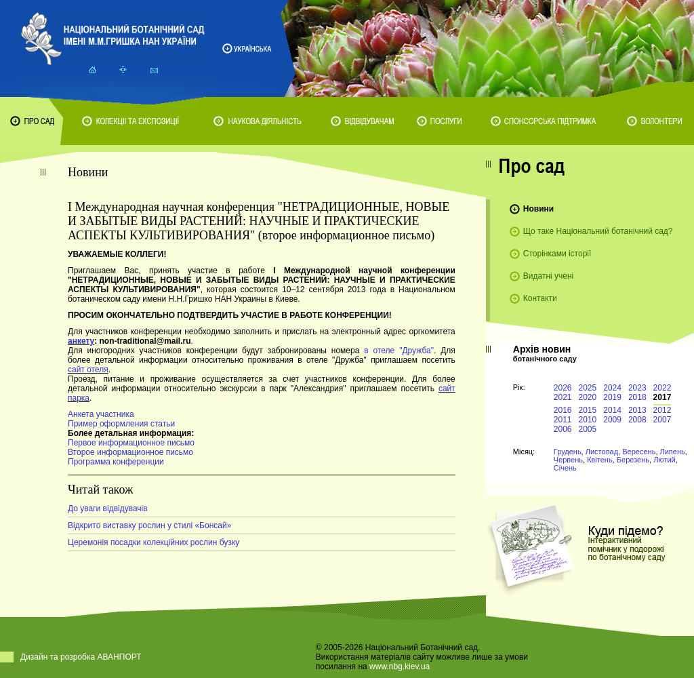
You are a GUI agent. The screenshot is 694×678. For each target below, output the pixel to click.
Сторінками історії (557, 253)
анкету (81, 341)
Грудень (567, 451)
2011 (563, 419)
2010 (588, 419)
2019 (612, 397)
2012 (662, 410)
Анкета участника (101, 414)
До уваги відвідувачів (108, 508)
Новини (538, 209)
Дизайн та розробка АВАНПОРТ (81, 657)
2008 (637, 419)
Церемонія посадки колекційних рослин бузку (153, 542)
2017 (662, 397)
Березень (633, 460)
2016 (563, 410)
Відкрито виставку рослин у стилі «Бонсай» (149, 525)
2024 (612, 388)
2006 (563, 429)
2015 (588, 410)
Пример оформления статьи (121, 423)
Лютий (664, 460)
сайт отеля (88, 369)
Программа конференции (116, 461)
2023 (637, 388)
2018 (637, 397)
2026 (563, 388)
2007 (662, 419)
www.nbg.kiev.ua (399, 666)
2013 (637, 410)
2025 (588, 388)
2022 (662, 388)
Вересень (638, 451)
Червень (568, 460)
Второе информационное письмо (130, 452)
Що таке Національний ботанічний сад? (598, 231)
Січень (565, 468)
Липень (672, 451)
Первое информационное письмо (131, 442)
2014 (612, 410)
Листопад (602, 451)
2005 (588, 429)
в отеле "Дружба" (399, 350)
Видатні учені (548, 276)
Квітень (600, 460)
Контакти (540, 298)
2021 (563, 397)
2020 (588, 397)
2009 (612, 419)
